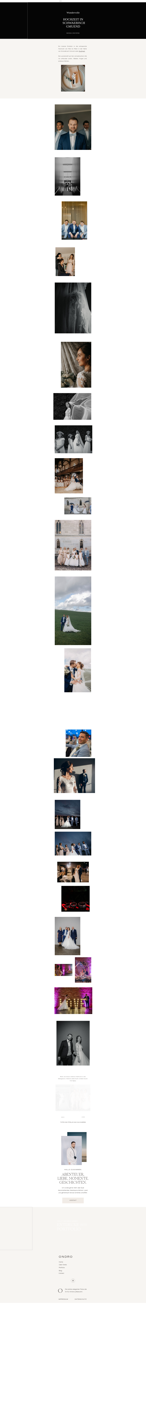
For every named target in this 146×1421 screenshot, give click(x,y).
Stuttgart (90, 92)
